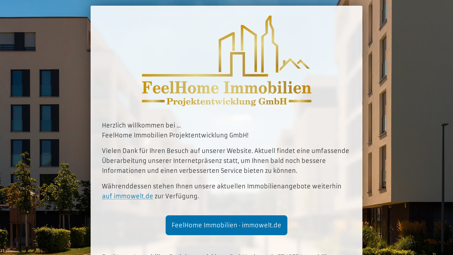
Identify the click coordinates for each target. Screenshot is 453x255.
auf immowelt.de (127, 196)
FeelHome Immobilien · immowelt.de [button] (226, 225)
